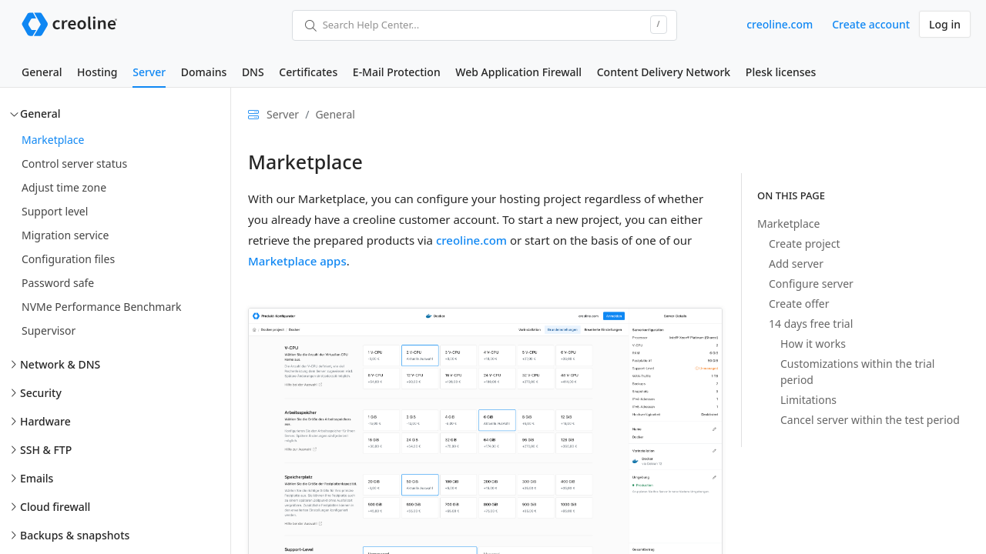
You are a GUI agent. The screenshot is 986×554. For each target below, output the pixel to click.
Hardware (45, 421)
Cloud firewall (55, 506)
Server (149, 72)
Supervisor (48, 330)
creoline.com (779, 24)
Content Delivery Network (663, 72)
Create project (804, 243)
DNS (253, 72)
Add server (796, 263)
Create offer (799, 303)
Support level (55, 211)
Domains (203, 72)
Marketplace (53, 139)
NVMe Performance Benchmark (102, 306)
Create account (871, 24)
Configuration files (68, 259)
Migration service (65, 235)
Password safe (58, 282)
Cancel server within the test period (870, 419)
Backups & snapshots (74, 535)
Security (41, 392)
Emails (36, 478)
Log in (945, 24)
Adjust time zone (64, 187)
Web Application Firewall (518, 72)
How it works (813, 343)
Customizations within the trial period (857, 371)
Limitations (808, 399)
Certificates (308, 72)
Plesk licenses (781, 72)
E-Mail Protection (397, 72)
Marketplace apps (297, 261)
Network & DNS (60, 364)
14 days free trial (811, 323)
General (42, 72)
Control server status (74, 163)
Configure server (811, 283)
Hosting (97, 72)
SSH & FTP (46, 449)
